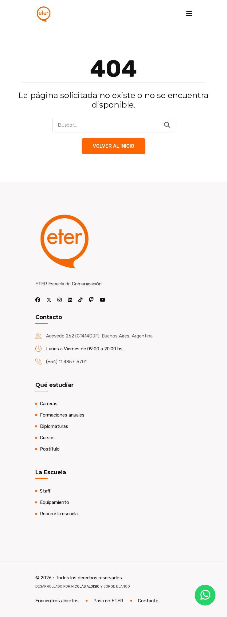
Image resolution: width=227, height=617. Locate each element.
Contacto (148, 601)
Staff (45, 491)
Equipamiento (54, 502)
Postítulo (50, 449)
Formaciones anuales (62, 415)
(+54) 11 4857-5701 (66, 361)
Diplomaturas (54, 426)
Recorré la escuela (59, 513)
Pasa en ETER (108, 601)
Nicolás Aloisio (85, 586)
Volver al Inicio (113, 146)
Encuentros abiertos (57, 601)
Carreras (48, 403)
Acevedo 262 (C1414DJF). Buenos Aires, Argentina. (100, 336)
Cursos (47, 437)
